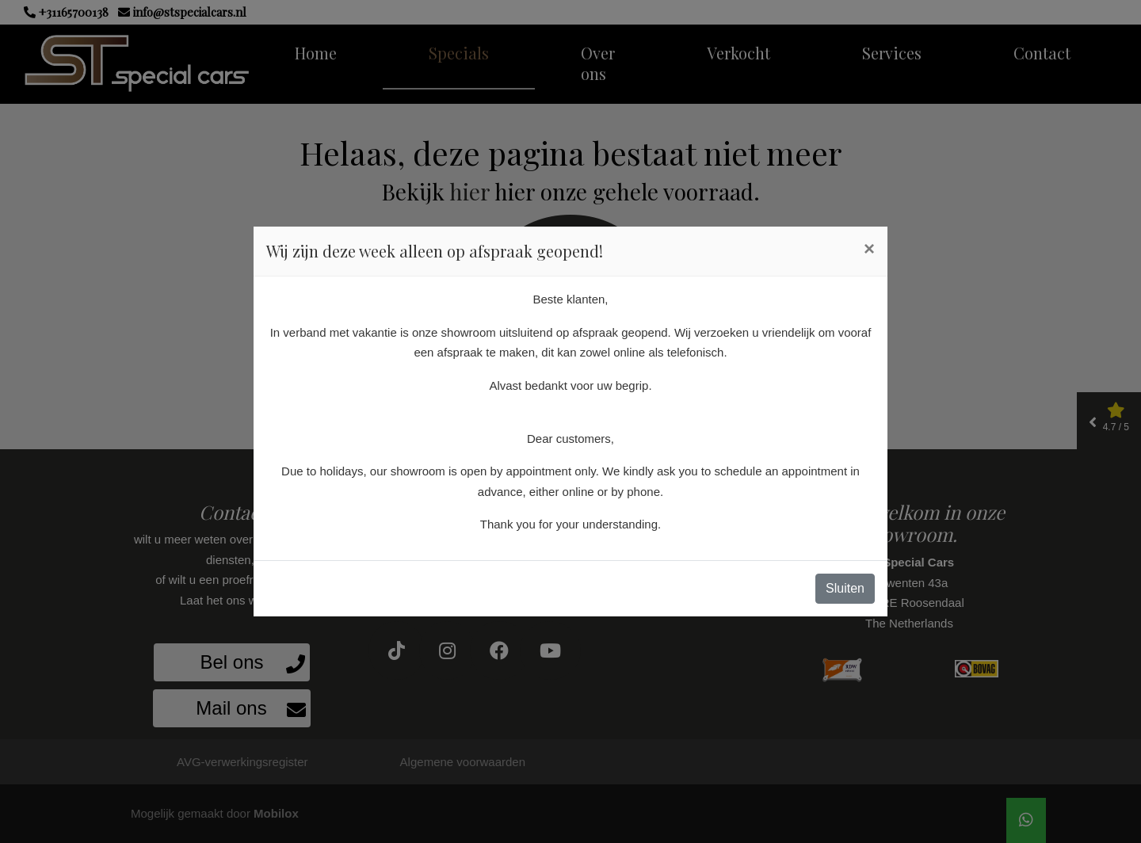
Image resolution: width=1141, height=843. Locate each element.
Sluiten (845, 588)
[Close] (869, 249)
